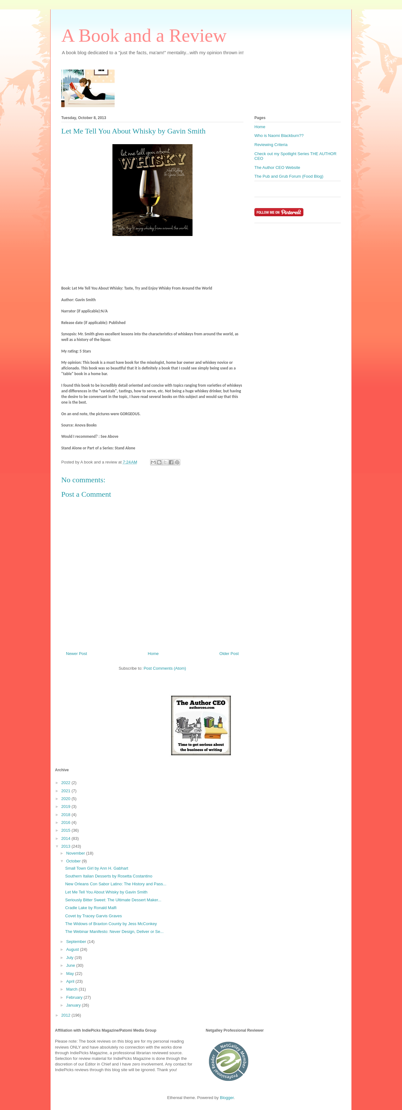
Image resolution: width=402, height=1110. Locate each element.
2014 (66, 838)
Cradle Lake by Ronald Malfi (90, 907)
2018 (66, 814)
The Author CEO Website (277, 167)
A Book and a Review (144, 35)
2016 (66, 822)
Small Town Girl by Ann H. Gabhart (96, 868)
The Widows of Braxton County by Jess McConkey (111, 923)
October (74, 861)
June (71, 965)
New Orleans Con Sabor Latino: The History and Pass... (115, 884)
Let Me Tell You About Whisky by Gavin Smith (106, 892)
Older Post (229, 653)
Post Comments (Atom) (165, 668)
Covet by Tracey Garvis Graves (93, 916)
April (71, 981)
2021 (66, 790)
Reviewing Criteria (270, 144)
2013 (66, 846)
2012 (66, 1015)
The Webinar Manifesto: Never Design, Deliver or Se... (114, 931)
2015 (66, 830)
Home (153, 653)
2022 (66, 782)
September (76, 941)
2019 (66, 806)
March (72, 989)
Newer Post (76, 653)
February (75, 997)
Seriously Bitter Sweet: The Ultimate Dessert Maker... (113, 900)
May (70, 973)
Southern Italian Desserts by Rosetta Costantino (108, 876)
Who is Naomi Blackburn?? (279, 135)
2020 (66, 798)
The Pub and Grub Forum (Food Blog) (288, 176)
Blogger (227, 1097)
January (74, 1005)
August (73, 949)
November (76, 853)
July (70, 957)
